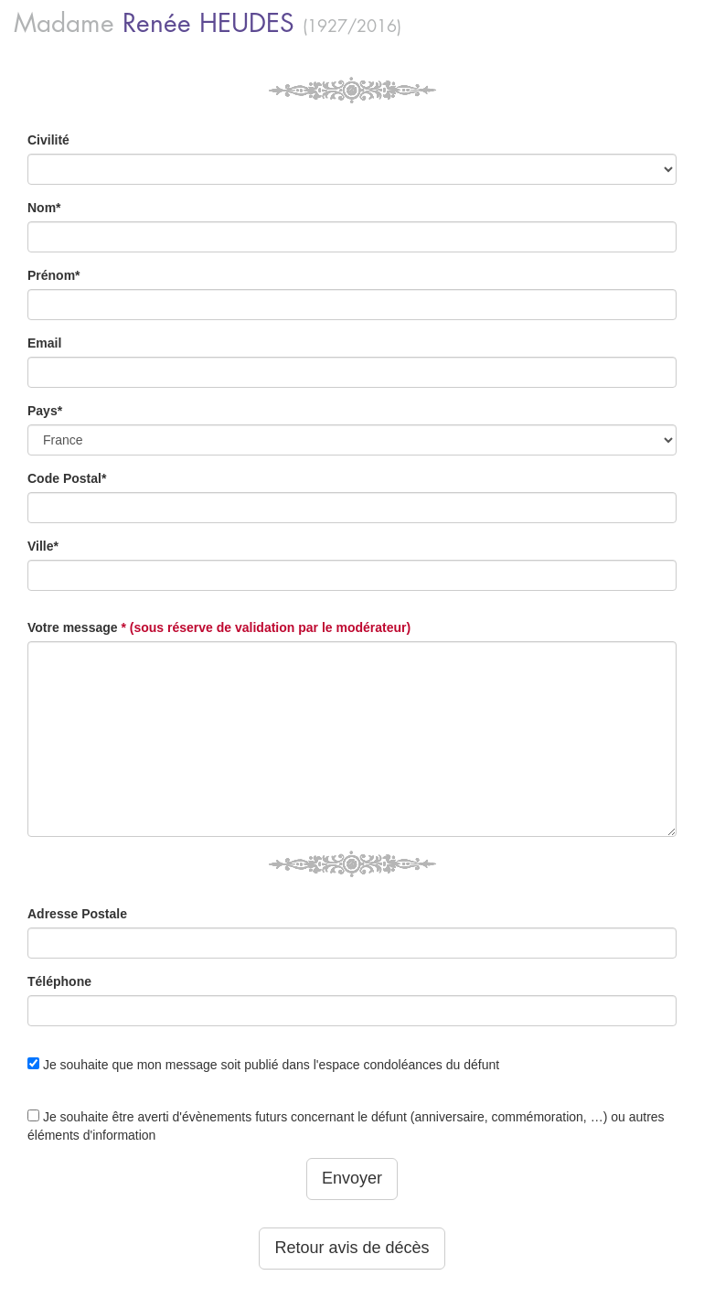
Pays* (44, 410)
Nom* (44, 207)
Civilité (48, 140)
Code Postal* (66, 478)
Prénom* (53, 275)
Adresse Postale (77, 913)
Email (44, 343)
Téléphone (59, 981)
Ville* (43, 546)
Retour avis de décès (351, 1247)
